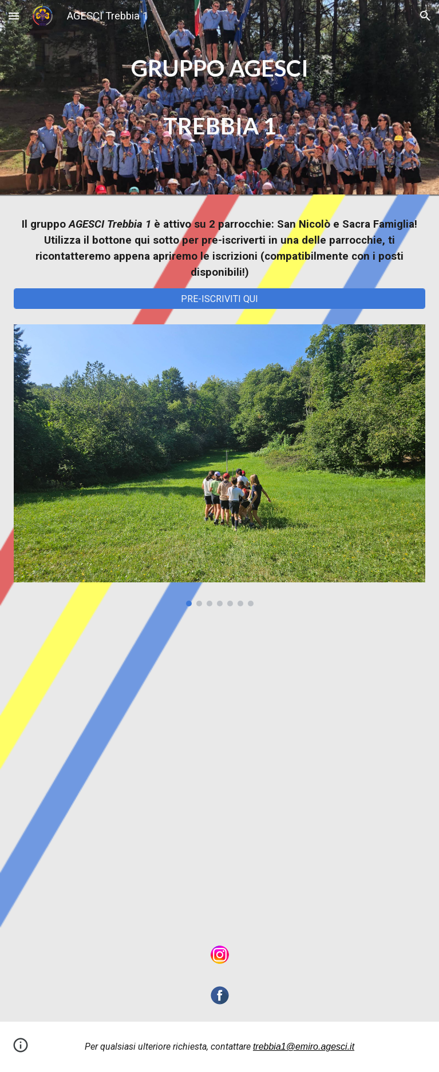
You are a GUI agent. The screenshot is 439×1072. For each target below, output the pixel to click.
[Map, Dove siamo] (219, 774)
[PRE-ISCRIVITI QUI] (219, 298)
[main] (219, 97)
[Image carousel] (219, 465)
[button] (13, 15)
